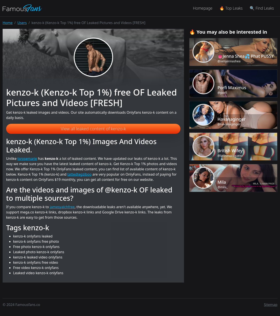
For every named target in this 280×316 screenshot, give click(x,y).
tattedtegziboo (79, 174)
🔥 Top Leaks (231, 8)
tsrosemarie (27, 158)
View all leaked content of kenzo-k (93, 129)
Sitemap (271, 304)
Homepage (202, 8)
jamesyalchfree (62, 206)
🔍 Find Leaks (262, 8)
